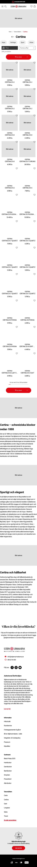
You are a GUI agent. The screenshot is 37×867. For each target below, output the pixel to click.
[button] (27, 48)
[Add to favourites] (17, 63)
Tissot (6, 816)
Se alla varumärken (10, 820)
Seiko (5, 812)
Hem (10, 32)
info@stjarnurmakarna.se (15, 657)
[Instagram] (16, 667)
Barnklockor (8, 771)
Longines (7, 808)
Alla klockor (7, 783)
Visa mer (21, 57)
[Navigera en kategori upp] (12, 36)
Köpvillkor (7, 746)
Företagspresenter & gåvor (12, 730)
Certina (6, 800)
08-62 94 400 (11, 660)
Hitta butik (7, 721)
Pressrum (7, 742)
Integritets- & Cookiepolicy (12, 738)
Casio (6, 795)
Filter (5, 48)
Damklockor (8, 767)
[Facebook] (12, 667)
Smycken (7, 775)
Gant (5, 804)
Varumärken (17, 32)
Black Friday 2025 (9, 758)
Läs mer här (7, 709)
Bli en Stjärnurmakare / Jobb (13, 734)
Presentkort (7, 779)
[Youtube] (20, 667)
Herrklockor (7, 763)
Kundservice (8, 725)
